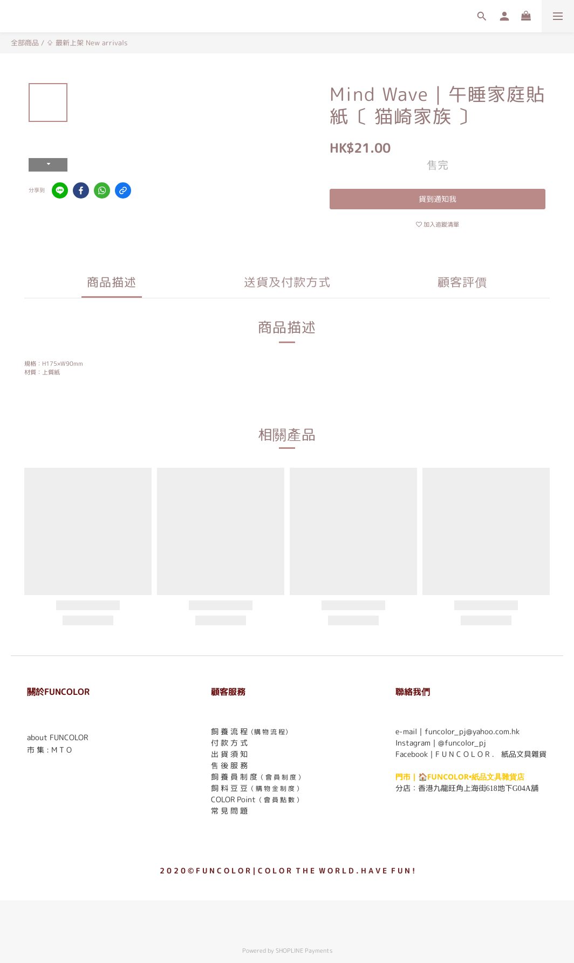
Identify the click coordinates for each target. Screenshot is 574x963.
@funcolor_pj (462, 742)
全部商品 (25, 42)
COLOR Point (233, 799)
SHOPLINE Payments (304, 950)
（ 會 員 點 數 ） (279, 799)
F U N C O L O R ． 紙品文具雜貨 (490, 754)
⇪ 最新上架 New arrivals (86, 42)
